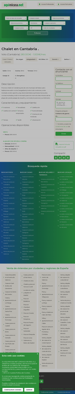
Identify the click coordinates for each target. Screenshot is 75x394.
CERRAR (29, 390)
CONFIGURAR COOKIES (12, 390)
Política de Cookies (23, 373)
